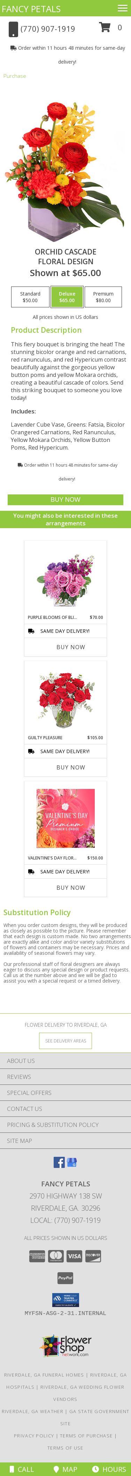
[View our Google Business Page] (71, 1166)
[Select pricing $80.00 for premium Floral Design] (103, 297)
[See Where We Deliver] (65, 1040)
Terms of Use (65, 1448)
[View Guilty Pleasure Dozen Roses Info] (66, 698)
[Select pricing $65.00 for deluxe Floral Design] (67, 297)
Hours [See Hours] (109, 1469)
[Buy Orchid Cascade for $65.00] (65, 499)
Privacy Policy (34, 1436)
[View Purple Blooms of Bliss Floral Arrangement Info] (66, 577)
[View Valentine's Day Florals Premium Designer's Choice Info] (66, 818)
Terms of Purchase (86, 1436)
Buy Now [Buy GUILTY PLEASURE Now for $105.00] (70, 767)
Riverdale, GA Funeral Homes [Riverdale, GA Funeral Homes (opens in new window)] (44, 1375)
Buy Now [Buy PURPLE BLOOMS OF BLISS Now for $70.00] (70, 647)
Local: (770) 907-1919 (65, 1220)
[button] (110, 30)
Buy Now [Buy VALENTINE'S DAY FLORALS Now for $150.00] (70, 888)
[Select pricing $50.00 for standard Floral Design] (30, 297)
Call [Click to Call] (22, 1469)
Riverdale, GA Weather (32, 1411)
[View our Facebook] (59, 1166)
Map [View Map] (65, 1469)
